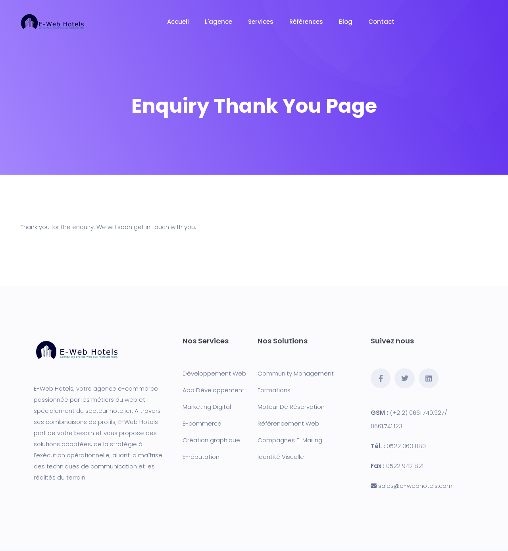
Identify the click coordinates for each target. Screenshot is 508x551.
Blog (345, 21)
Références (306, 21)
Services (260, 21)
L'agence (218, 21)
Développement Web (214, 373)
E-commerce (202, 423)
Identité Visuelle (281, 457)
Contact (381, 21)
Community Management (296, 373)
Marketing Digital (207, 407)
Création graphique (211, 440)
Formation (272, 390)
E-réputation (201, 457)
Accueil (178, 21)
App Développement (213, 390)
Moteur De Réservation (291, 407)
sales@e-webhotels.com (415, 486)
